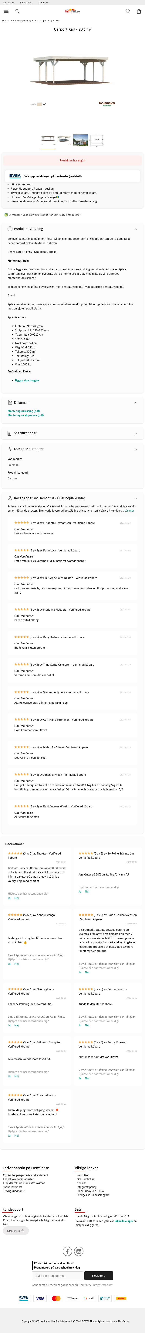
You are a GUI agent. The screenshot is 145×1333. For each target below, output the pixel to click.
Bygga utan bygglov (27, 380)
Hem (4, 20)
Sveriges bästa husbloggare (93, 1195)
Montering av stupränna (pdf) (26, 415)
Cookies (81, 1183)
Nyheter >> (9, 2)
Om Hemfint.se (85, 1179)
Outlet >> (44, 2)
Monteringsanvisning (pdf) (24, 411)
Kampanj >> (26, 2)
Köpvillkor (83, 1175)
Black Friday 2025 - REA (90, 1191)
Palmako (13, 465)
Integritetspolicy (86, 1187)
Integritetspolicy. (103, 1285)
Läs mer (129, 510)
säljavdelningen (123, 1221)
